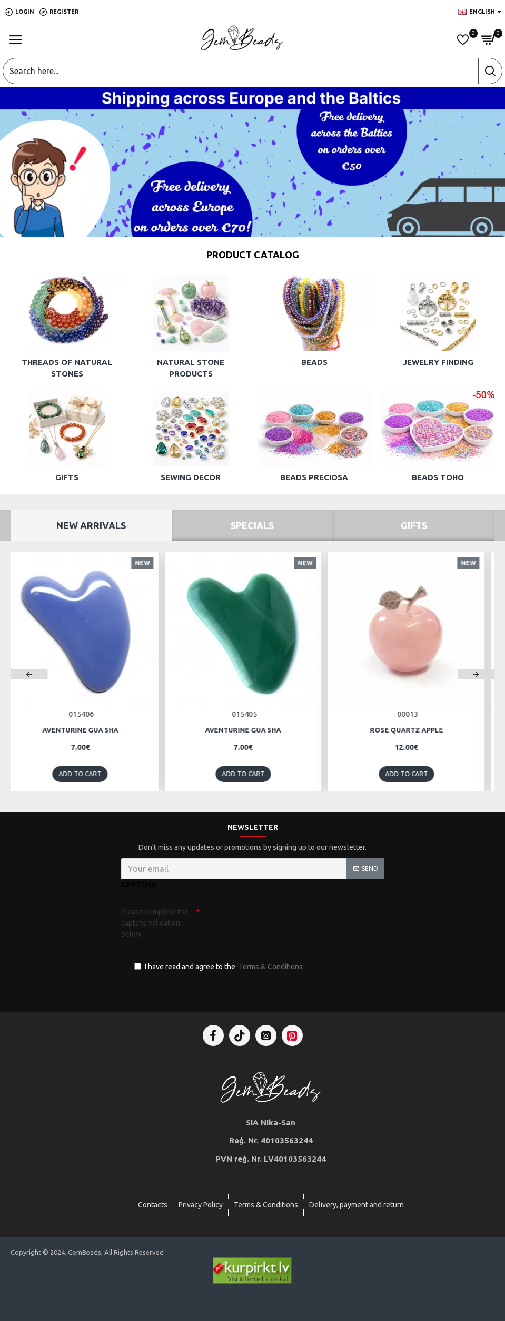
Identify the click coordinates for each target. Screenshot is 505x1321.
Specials (252, 525)
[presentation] (274, 922)
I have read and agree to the (219, 966)
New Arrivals (91, 525)
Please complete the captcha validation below (155, 923)
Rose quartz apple (415, 730)
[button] (29, 674)
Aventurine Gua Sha (89, 730)
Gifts (414, 525)
